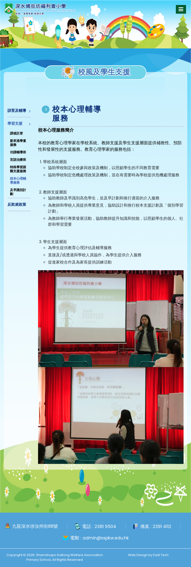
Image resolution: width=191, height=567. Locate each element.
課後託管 (16, 135)
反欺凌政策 (16, 206)
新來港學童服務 (18, 145)
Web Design (138, 554)
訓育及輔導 (16, 112)
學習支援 (14, 125)
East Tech (161, 554)
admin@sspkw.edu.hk (105, 538)
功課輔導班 (18, 154)
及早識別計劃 (18, 194)
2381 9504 (105, 526)
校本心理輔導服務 (18, 182)
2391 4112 (162, 526)
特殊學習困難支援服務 (18, 171)
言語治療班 (18, 161)
